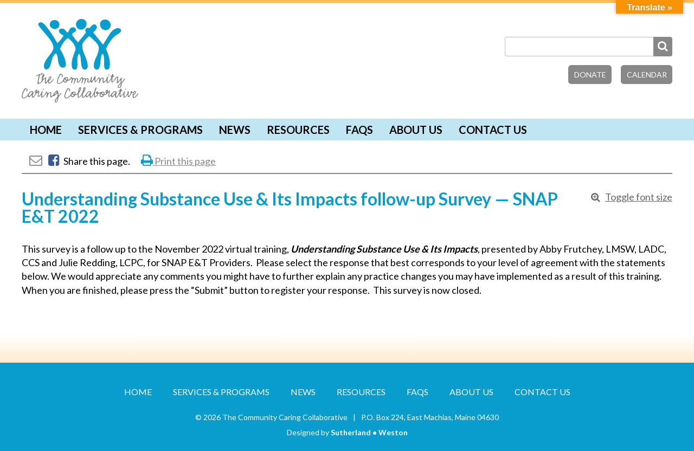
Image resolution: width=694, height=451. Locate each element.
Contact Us (493, 129)
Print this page (178, 161)
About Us (415, 129)
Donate (590, 74)
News (234, 129)
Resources (298, 129)
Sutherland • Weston (369, 432)
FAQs (359, 129)
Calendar (647, 74)
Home (46, 129)
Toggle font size (638, 197)
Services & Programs (140, 129)
